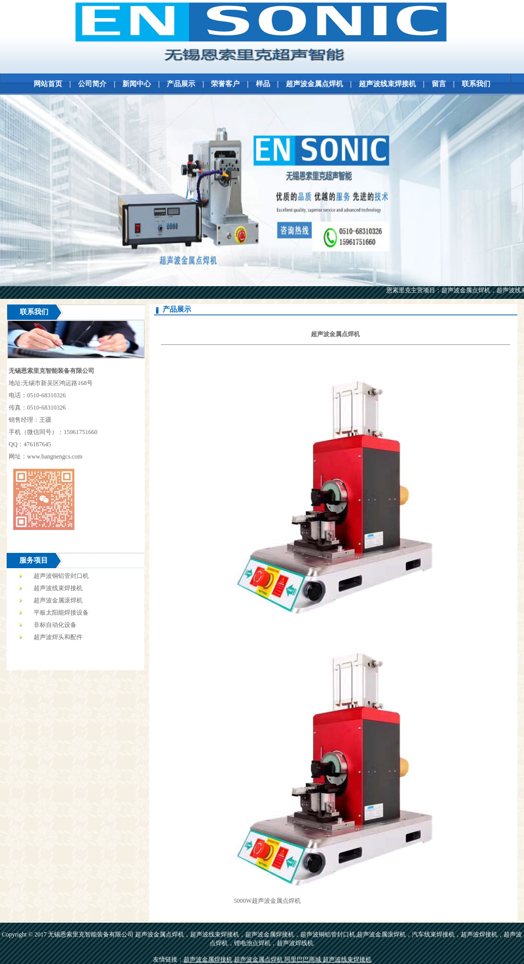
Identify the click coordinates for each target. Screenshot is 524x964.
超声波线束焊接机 (387, 84)
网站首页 (48, 84)
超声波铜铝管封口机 (61, 575)
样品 (263, 84)
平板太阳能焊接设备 (61, 612)
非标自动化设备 (55, 624)
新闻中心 (136, 84)
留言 (439, 84)
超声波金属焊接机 (208, 959)
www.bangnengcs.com (55, 456)
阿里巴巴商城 (303, 959)
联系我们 (476, 84)
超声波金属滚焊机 (58, 600)
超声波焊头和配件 (58, 637)
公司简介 (92, 84)
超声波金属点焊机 (314, 84)
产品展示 (181, 84)
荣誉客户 (225, 84)
